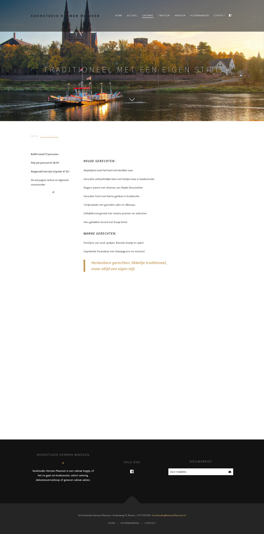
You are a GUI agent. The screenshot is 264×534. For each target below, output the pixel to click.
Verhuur (180, 15)
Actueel (132, 15)
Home (118, 15)
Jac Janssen (49, 136)
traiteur (164, 15)
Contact (219, 15)
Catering (148, 15)
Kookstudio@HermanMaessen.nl (169, 515)
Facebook (134, 471)
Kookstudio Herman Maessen (65, 16)
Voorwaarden (199, 15)
